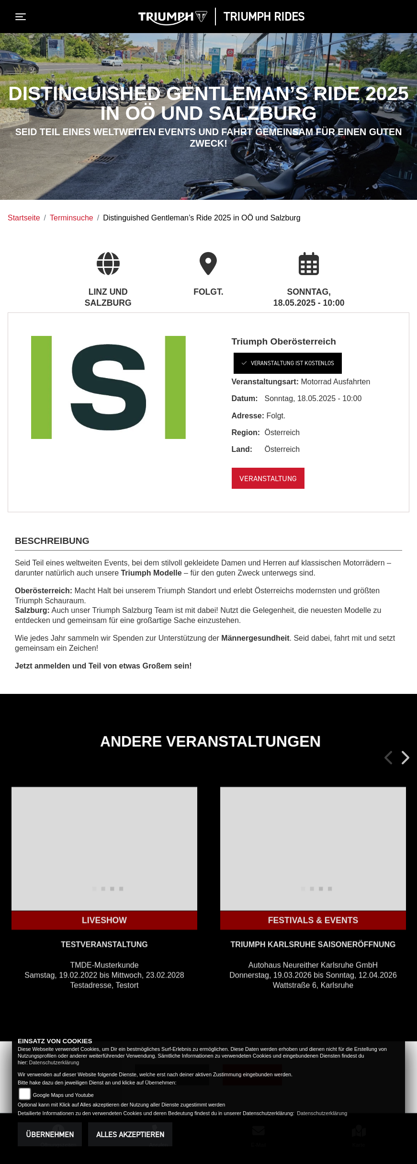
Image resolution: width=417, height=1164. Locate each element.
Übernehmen (50, 1134)
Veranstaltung (268, 478)
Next (404, 757)
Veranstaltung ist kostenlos (287, 363)
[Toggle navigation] (22, 16)
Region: (246, 432)
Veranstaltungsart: (265, 382)
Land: (242, 449)
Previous (389, 757)
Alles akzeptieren (130, 1134)
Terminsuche (71, 218)
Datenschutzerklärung (54, 1062)
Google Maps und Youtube (63, 1095)
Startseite (24, 218)
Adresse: (248, 416)
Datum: (245, 398)
